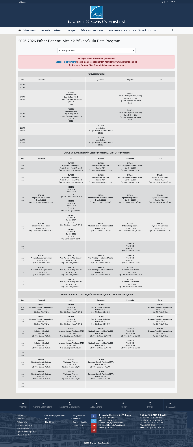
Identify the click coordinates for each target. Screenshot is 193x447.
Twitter (94, 421)
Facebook (94, 416)
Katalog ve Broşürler (79, 422)
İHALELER (171, 405)
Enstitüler (20, 419)
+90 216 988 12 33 (156, 418)
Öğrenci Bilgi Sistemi (65, 62)
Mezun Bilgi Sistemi (24, 435)
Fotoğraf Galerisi (78, 416)
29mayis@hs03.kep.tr (106, 427)
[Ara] (173, 30)
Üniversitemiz (30, 30)
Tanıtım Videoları (78, 425)
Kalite (127, 30)
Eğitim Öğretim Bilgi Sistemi (27, 432)
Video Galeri (76, 419)
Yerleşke (71, 30)
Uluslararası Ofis (23, 428)
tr (173, 2)
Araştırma (98, 30)
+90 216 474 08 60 (108, 418)
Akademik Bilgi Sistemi (69, 405)
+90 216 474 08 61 (155, 420)
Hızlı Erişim (22, 2)
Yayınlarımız (113, 30)
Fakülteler (20, 416)
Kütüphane (84, 30)
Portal (150, 405)
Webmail (23, 405)
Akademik (46, 30)
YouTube (94, 425)
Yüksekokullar (22, 422)
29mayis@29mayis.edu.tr (114, 423)
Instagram (94, 430)
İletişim (152, 30)
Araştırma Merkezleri (24, 425)
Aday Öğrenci (139, 30)
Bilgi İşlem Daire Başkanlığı (99, 443)
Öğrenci (58, 30)
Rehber (123, 405)
